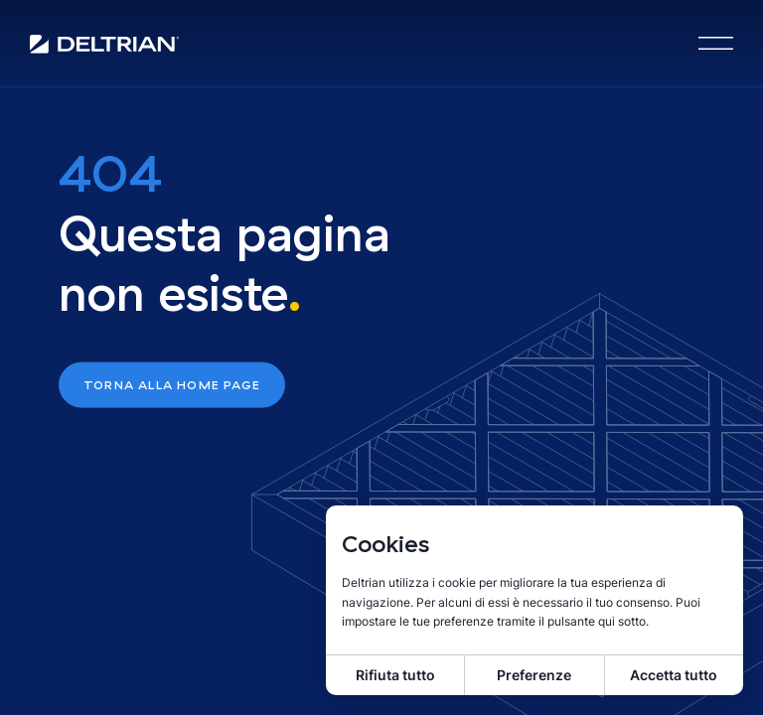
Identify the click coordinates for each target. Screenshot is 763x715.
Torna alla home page (171, 384)
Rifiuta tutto (395, 674)
